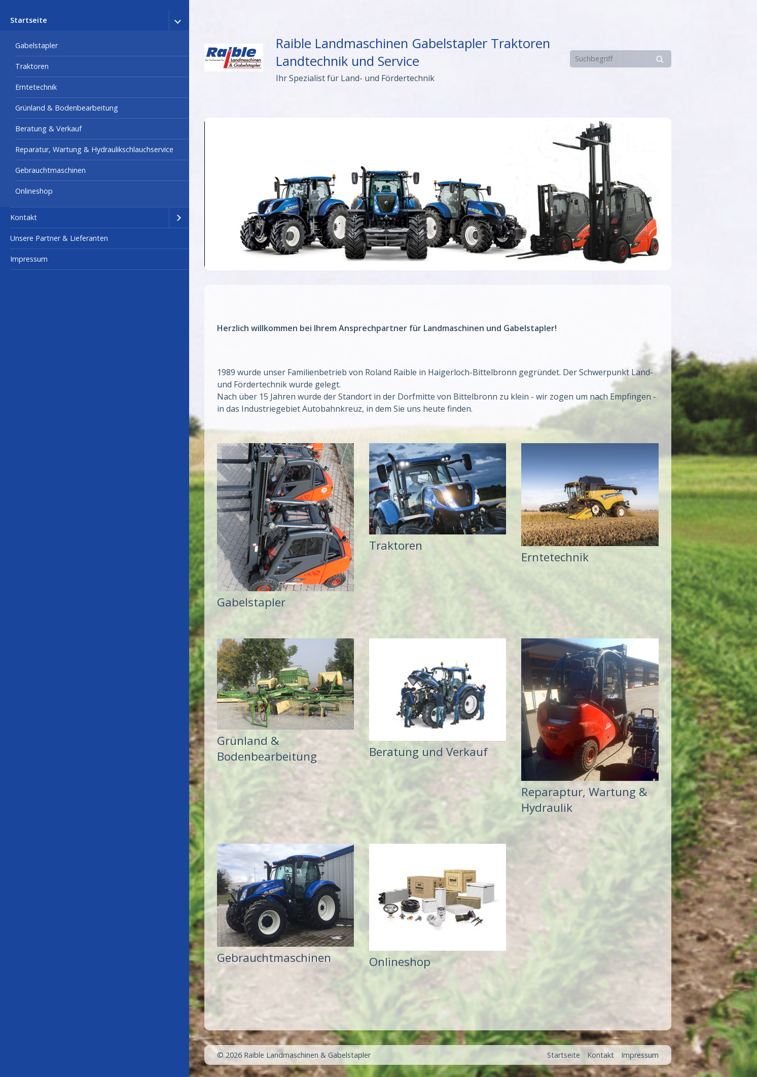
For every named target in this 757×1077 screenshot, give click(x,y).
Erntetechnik (36, 87)
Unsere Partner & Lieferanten (59, 238)
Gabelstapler (36, 45)
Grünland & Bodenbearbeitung (66, 108)
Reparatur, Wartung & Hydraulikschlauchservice (94, 149)
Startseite (28, 20)
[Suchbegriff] (620, 58)
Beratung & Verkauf (48, 128)
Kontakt (23, 217)
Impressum (29, 259)
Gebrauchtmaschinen (50, 170)
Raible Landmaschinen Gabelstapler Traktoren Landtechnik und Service (413, 52)
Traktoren (32, 66)
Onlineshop (34, 191)
